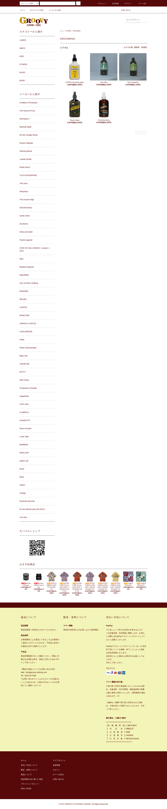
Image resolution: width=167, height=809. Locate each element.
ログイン (126, 3)
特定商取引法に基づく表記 (32, 779)
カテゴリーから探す (35, 10)
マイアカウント (59, 760)
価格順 (136, 47)
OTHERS (68, 31)
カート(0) (140, 3)
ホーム (22, 10)
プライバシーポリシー (30, 784)
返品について (26, 774)
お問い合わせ (124, 10)
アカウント (100, 3)
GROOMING (76, 31)
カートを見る (58, 774)
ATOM (28, 789)
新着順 (144, 47)
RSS (23, 789)
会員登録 (114, 3)
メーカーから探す (53, 10)
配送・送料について (29, 770)
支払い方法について (29, 765)
